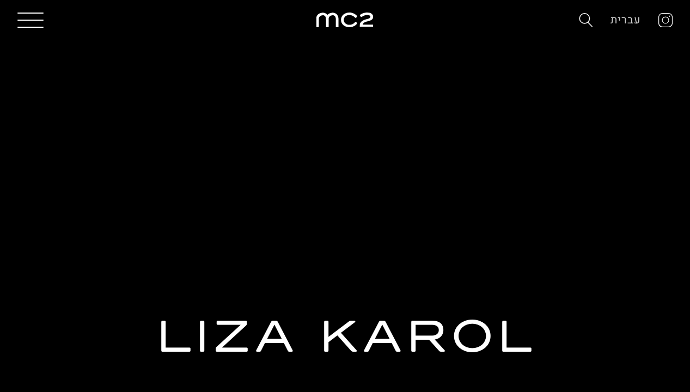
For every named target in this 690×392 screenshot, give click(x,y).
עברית (626, 20)
